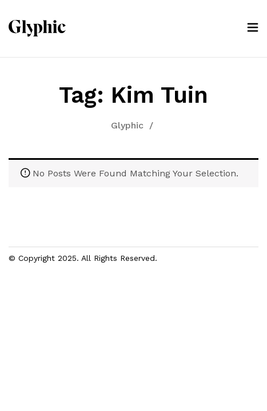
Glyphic (127, 125)
